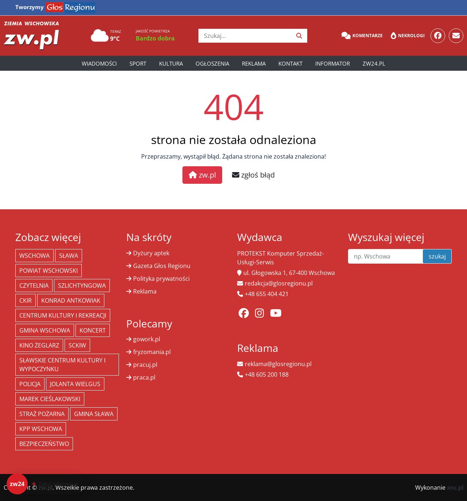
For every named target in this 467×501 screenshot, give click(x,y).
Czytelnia (34, 285)
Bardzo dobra (155, 38)
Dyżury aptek (151, 253)
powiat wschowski (48, 271)
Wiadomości (99, 63)
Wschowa (34, 256)
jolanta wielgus (75, 384)
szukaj (437, 256)
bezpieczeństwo (44, 444)
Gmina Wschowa (44, 330)
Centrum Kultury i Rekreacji (62, 315)
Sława (68, 256)
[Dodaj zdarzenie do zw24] (46, 483)
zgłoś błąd (253, 175)
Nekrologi (408, 35)
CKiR (25, 300)
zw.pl (202, 175)
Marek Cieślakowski (49, 399)
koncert (93, 330)
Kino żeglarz (39, 345)
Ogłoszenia (212, 63)
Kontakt (290, 63)
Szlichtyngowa (82, 285)
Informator (332, 63)
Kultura (171, 63)
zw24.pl (374, 63)
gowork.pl (146, 339)
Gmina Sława (93, 414)
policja (29, 384)
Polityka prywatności (161, 279)
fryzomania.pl (152, 352)
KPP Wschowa (40, 429)
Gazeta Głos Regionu (161, 266)
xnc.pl (455, 487)
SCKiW (77, 345)
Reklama (254, 63)
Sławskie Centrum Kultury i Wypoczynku (62, 364)
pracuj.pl (145, 365)
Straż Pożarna (42, 414)
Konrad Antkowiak (70, 300)
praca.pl (144, 377)
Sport (138, 63)
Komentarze (362, 35)
